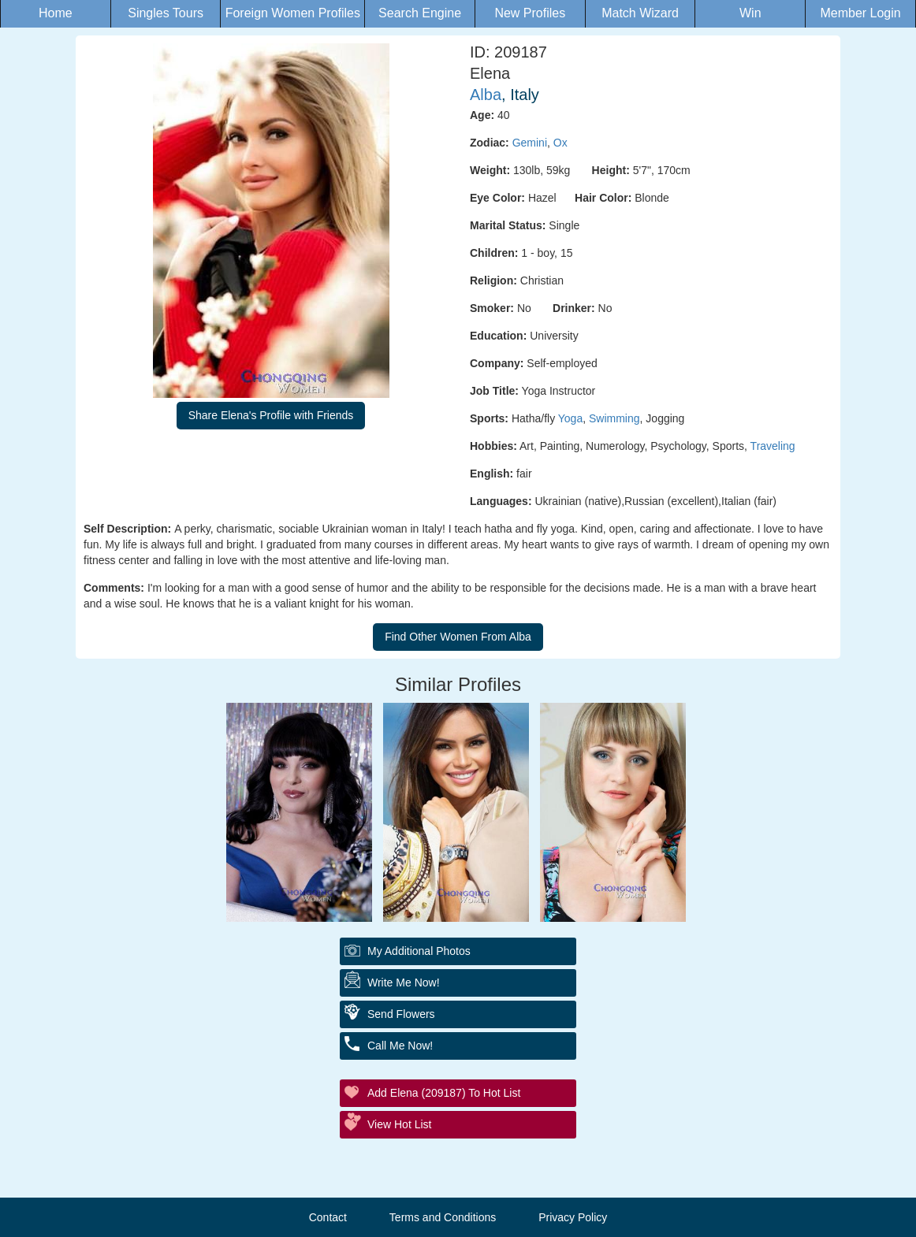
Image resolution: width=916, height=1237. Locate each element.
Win (750, 13)
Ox (560, 142)
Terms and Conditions (442, 1217)
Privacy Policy (572, 1217)
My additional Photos (419, 951)
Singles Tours (165, 13)
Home (56, 13)
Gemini (529, 142)
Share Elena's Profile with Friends (271, 415)
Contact (328, 1217)
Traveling (772, 446)
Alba (485, 94)
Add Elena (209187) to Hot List (443, 1093)
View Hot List (399, 1124)
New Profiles (529, 13)
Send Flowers (401, 1014)
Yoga (570, 418)
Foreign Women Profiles (292, 13)
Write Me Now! (403, 982)
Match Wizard (640, 13)
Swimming (614, 418)
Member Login (860, 13)
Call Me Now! (400, 1045)
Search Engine (419, 13)
